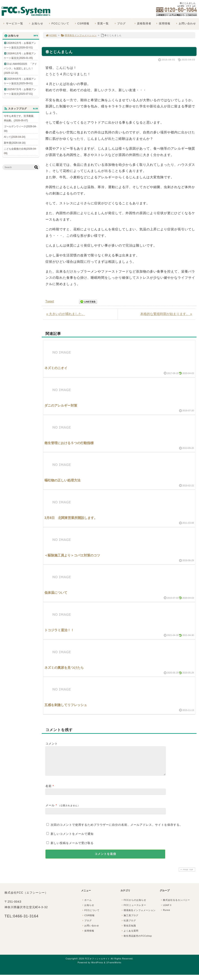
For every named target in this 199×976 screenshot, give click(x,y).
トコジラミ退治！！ (59, 630)
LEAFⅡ (166, 910)
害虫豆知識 (128, 930)
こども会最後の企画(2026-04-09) (20, 151)
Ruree (165, 915)
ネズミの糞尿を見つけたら (64, 667)
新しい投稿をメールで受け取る (72, 848)
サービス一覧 (12, 23)
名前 (48, 791)
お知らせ (35, 23)
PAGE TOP (186, 874)
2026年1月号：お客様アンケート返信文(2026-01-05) (20, 55)
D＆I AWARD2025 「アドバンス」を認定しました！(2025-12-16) (20, 68)
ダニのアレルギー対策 (60, 405)
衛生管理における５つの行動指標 (69, 443)
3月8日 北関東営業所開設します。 (70, 518)
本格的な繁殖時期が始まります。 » (166, 314)
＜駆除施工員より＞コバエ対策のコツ (72, 555)
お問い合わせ (185, 23)
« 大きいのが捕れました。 (65, 314)
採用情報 (162, 23)
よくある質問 (129, 935)
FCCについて (58, 23)
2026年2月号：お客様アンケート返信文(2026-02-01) (20, 45)
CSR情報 (81, 23)
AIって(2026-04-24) (14, 136)
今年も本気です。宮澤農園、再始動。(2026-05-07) (20, 118)
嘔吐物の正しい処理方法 (62, 480)
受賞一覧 (101, 23)
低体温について (55, 592)
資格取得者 (142, 23)
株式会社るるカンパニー (175, 905)
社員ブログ (128, 925)
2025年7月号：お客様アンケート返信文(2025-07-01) (20, 91)
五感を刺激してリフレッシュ (65, 705)
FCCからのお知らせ (133, 905)
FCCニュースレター (133, 910)
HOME (51, 35)
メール (50, 810)
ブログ (120, 23)
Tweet (49, 301)
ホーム (86, 905)
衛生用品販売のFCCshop (136, 941)
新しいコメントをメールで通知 (72, 838)
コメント (51, 743)
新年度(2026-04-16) (14, 142)
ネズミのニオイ (55, 368)
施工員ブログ (129, 920)
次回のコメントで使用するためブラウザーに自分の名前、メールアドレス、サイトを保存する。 (117, 829)
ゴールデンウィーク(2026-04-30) (20, 128)
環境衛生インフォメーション (79, 35)
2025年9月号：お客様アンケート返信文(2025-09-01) (20, 81)
